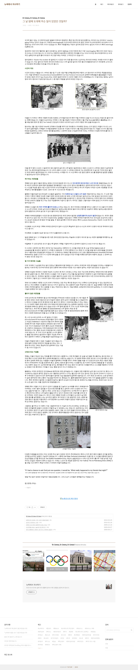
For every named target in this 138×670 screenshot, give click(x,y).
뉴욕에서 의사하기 (12, 4)
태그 (101, 4)
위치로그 (120, 4)
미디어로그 (110, 4)
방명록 (130, 4)
